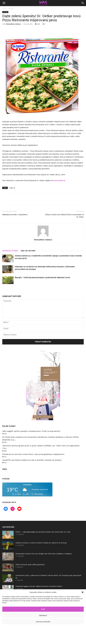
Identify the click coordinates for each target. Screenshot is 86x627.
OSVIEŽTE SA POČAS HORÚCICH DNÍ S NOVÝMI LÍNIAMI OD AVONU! (32, 460)
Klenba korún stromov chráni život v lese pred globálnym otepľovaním (33, 454)
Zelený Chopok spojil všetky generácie (30, 564)
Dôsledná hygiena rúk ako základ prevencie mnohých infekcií (38, 586)
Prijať (43, 609)
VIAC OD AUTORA (28, 251)
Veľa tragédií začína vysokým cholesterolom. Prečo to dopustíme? (31, 431)
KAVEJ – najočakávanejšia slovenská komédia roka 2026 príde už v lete (43, 532)
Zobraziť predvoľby (43, 622)
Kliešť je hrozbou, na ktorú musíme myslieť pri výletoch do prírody (41, 543)
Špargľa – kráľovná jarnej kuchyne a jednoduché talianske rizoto (42, 277)
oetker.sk (12, 188)
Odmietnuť (43, 615)
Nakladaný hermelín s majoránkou (14, 215)
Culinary (10, 8)
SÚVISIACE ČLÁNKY (10, 251)
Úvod (4, 8)
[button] (82, 592)
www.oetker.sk (59, 180)
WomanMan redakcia (13, 24)
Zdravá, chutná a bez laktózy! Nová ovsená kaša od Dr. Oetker (64, 216)
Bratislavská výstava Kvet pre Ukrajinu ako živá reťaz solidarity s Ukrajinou (43, 554)
